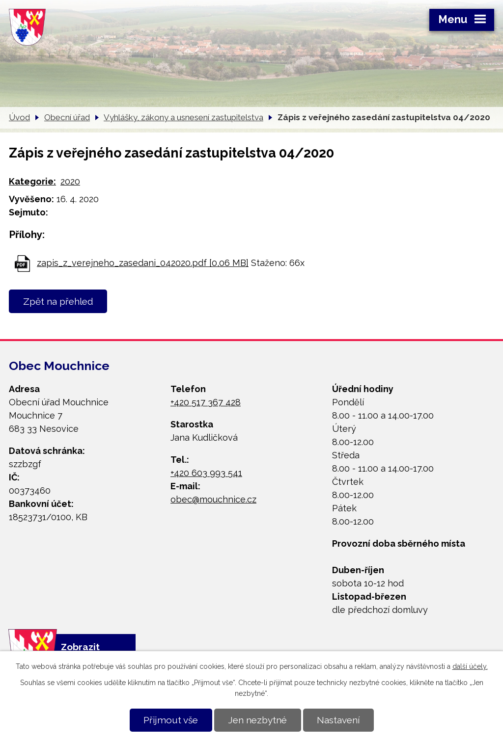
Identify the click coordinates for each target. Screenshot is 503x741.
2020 (70, 181)
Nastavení (338, 720)
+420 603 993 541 (206, 473)
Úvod (19, 117)
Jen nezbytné (257, 720)
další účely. (470, 666)
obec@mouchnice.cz (213, 499)
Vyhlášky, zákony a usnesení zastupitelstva (183, 117)
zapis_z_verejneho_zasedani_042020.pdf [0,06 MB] (143, 263)
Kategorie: (32, 181)
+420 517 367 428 (205, 402)
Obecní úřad (67, 117)
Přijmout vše (170, 720)
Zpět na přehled (58, 301)
